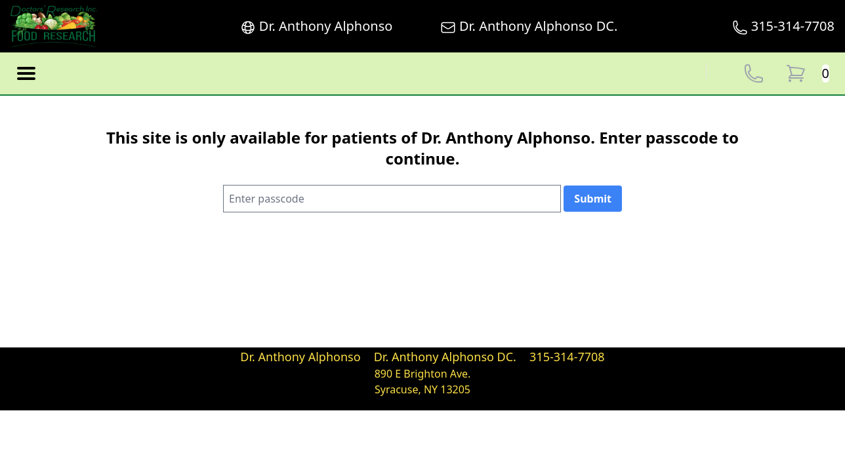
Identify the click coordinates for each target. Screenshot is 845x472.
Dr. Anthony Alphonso (316, 26)
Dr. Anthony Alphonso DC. (529, 26)
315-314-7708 (783, 26)
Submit (592, 198)
